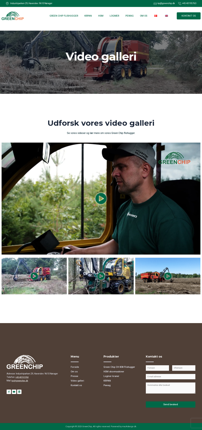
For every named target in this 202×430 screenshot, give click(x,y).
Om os (143, 16)
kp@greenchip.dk (20, 380)
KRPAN (88, 16)
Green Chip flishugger (64, 16)
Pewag (129, 16)
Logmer (114, 16)
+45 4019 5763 (22, 377)
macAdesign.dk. (129, 426)
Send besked (170, 404)
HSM (100, 16)
